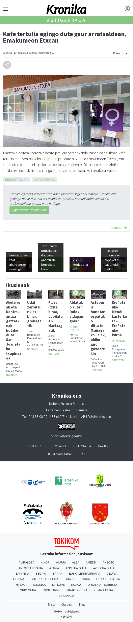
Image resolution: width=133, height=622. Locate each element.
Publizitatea (82, 446)
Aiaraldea (26, 562)
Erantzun (118, 228)
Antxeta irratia (31, 568)
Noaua (76, 584)
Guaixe (70, 579)
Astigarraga (66, 20)
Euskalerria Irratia (84, 573)
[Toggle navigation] (5, 9)
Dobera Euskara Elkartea (66, 404)
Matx (51, 604)
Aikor (45, 562)
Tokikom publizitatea (66, 611)
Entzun (117, 53)
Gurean (66, 604)
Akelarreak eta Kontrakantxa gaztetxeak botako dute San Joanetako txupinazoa (13, 330)
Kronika (39, 584)
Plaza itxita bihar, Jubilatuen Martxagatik (55, 316)
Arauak (103, 446)
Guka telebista (108, 579)
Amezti (91, 562)
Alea (75, 562)
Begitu (41, 573)
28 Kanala (66, 595)
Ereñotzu (118, 360)
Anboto (108, 562)
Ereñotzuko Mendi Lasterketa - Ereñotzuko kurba (119, 318)
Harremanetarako (61, 454)
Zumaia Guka (103, 590)
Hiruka (21, 584)
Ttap (82, 604)
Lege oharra (57, 446)
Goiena (18, 579)
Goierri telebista (44, 579)
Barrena (22, 573)
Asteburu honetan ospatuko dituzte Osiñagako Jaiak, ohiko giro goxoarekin (98, 328)
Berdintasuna (16, 179)
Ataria (54, 568)
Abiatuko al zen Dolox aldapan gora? (76, 311)
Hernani (11, 374)
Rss (83, 454)
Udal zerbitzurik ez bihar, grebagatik (34, 314)
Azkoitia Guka (104, 568)
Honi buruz (33, 446)
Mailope (58, 584)
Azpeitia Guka (76, 568)
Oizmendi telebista (102, 584)
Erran (57, 573)
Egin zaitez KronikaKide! (29, 210)
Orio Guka (28, 590)
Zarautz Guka (76, 590)
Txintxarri (50, 590)
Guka (86, 579)
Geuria (112, 573)
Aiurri (60, 562)
